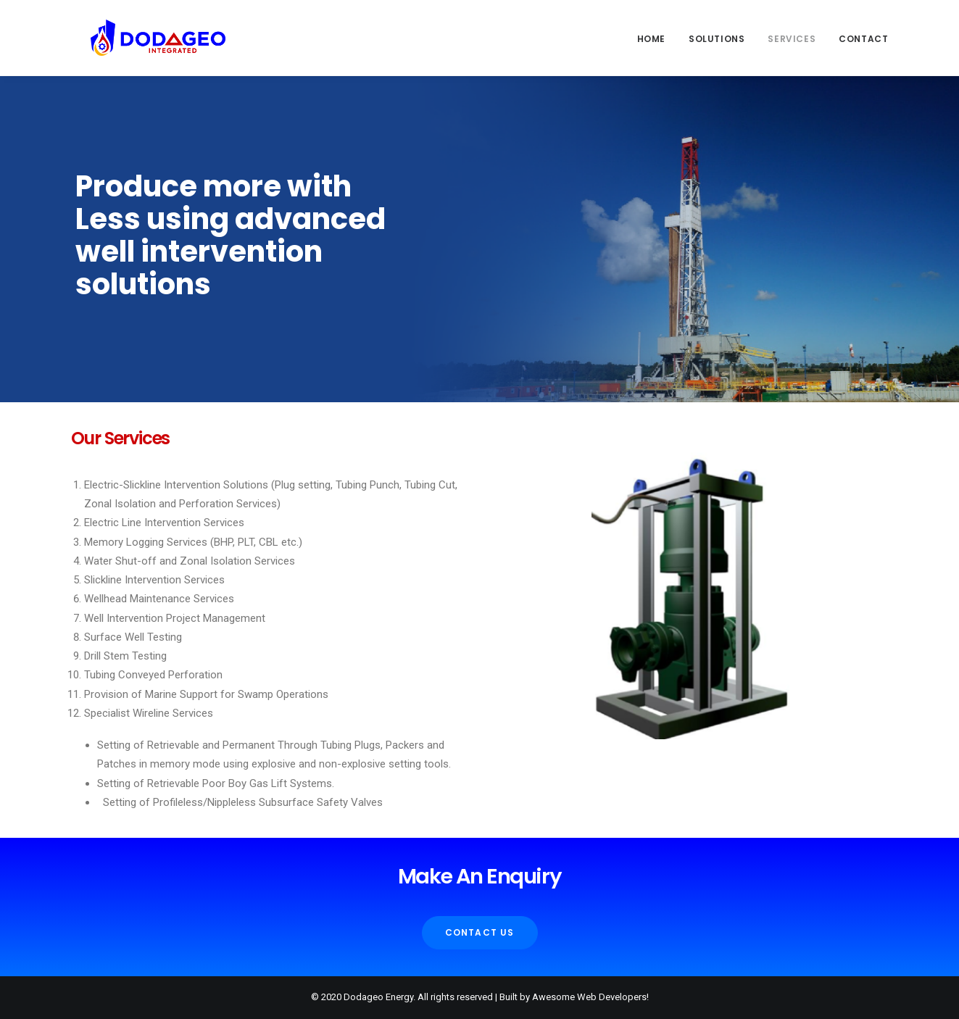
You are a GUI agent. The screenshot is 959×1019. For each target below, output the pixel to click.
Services (791, 39)
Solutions (716, 39)
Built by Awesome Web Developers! (574, 996)
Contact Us (480, 932)
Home (651, 39)
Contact (863, 39)
